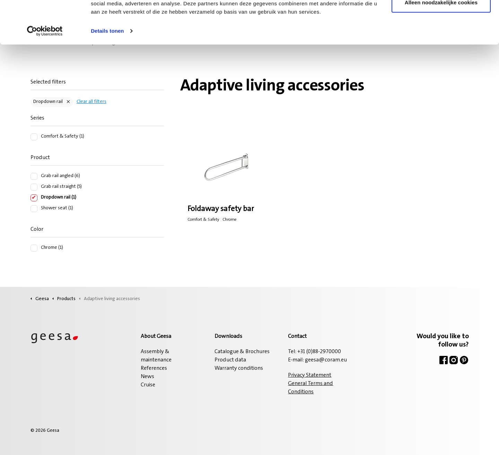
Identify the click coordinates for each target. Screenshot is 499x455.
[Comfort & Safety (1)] (33, 136)
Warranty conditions (239, 368)
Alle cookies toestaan (441, 18)
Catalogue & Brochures (242, 352)
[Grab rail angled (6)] (33, 176)
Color (36, 229)
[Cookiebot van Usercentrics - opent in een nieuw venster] (45, 69)
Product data (230, 360)
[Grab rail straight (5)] (33, 187)
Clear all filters (91, 101)
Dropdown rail (48, 101)
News (147, 376)
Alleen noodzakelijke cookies (441, 41)
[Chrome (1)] (33, 248)
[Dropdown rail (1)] (33, 197)
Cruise (148, 385)
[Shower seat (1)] (33, 208)
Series (37, 118)
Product (40, 157)
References (154, 368)
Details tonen (107, 69)
